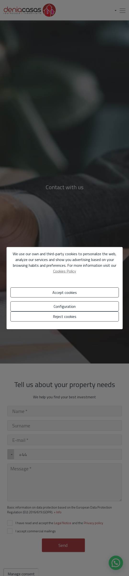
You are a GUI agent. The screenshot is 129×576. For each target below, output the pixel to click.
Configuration (65, 306)
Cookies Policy (64, 271)
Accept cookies (64, 292)
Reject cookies (64, 316)
